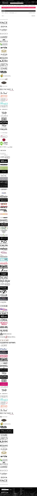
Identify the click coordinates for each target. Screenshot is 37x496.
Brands (3, 5)
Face (6, 5)
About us (25, 0)
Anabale (5, 3)
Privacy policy (22, 490)
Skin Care (24, 5)
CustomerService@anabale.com (6, 494)
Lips (11, 5)
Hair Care (27, 5)
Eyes (8, 5)
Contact (28, 0)
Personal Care (32, 5)
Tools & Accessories (18, 5)
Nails (13, 5)
